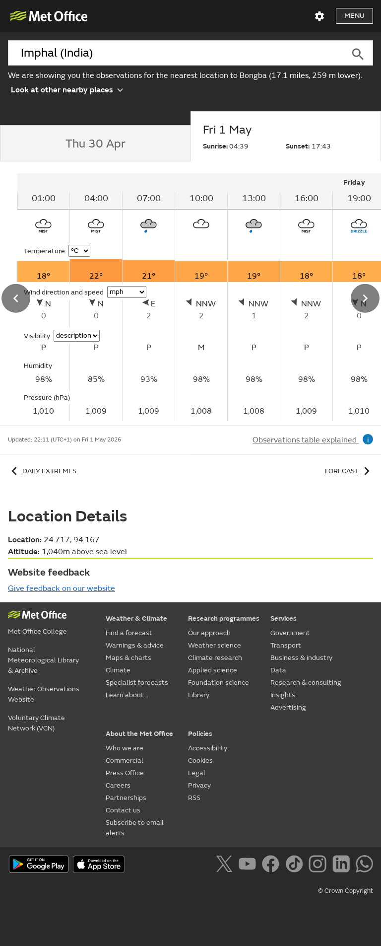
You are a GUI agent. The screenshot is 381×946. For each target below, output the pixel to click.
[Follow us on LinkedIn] (343, 865)
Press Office (125, 773)
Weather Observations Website (43, 694)
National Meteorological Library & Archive (43, 660)
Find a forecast (129, 633)
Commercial (124, 760)
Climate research (215, 658)
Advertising (288, 707)
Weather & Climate (136, 618)
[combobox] (175, 53)
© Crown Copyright (345, 891)
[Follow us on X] (226, 865)
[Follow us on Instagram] (319, 865)
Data (278, 670)
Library (198, 695)
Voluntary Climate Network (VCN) (36, 723)
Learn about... (127, 695)
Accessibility (207, 748)
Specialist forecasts (137, 682)
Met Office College (37, 631)
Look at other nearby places (67, 89)
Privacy (199, 785)
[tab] (95, 143)
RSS (194, 798)
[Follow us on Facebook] (272, 865)
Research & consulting (305, 682)
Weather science (214, 645)
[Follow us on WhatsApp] (364, 865)
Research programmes (223, 618)
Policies (200, 733)
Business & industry (301, 658)
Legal (196, 773)
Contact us (123, 810)
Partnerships (126, 798)
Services (283, 618)
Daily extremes (42, 471)
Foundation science (218, 682)
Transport (285, 645)
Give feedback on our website (61, 588)
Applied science (212, 670)
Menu (354, 15)
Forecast (349, 471)
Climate (118, 670)
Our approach (209, 633)
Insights (282, 695)
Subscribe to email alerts (135, 827)
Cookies (200, 760)
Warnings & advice (135, 645)
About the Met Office (139, 733)
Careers (118, 785)
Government (290, 633)
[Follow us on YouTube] (249, 865)
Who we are (124, 748)
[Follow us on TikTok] (296, 865)
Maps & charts (128, 658)
